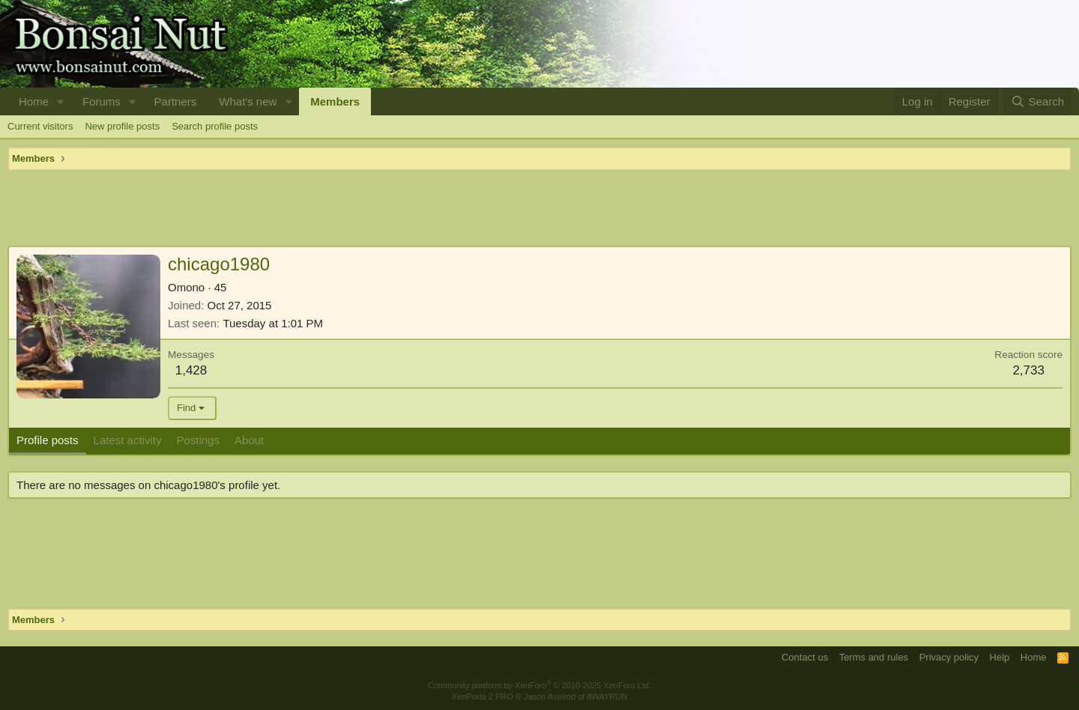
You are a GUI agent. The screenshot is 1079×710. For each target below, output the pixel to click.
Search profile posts (215, 126)
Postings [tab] (198, 440)
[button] (60, 101)
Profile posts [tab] (47, 440)
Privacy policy (949, 657)
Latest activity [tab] (128, 440)
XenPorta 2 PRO (482, 696)
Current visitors (40, 126)
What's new (247, 101)
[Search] (1037, 101)
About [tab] (249, 440)
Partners (175, 101)
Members (335, 101)
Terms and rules (873, 657)
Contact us (805, 657)
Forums (101, 101)
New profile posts (122, 126)
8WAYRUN (607, 696)
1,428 (191, 370)
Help (1000, 657)
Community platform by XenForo (539, 685)
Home (34, 101)
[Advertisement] (539, 208)
